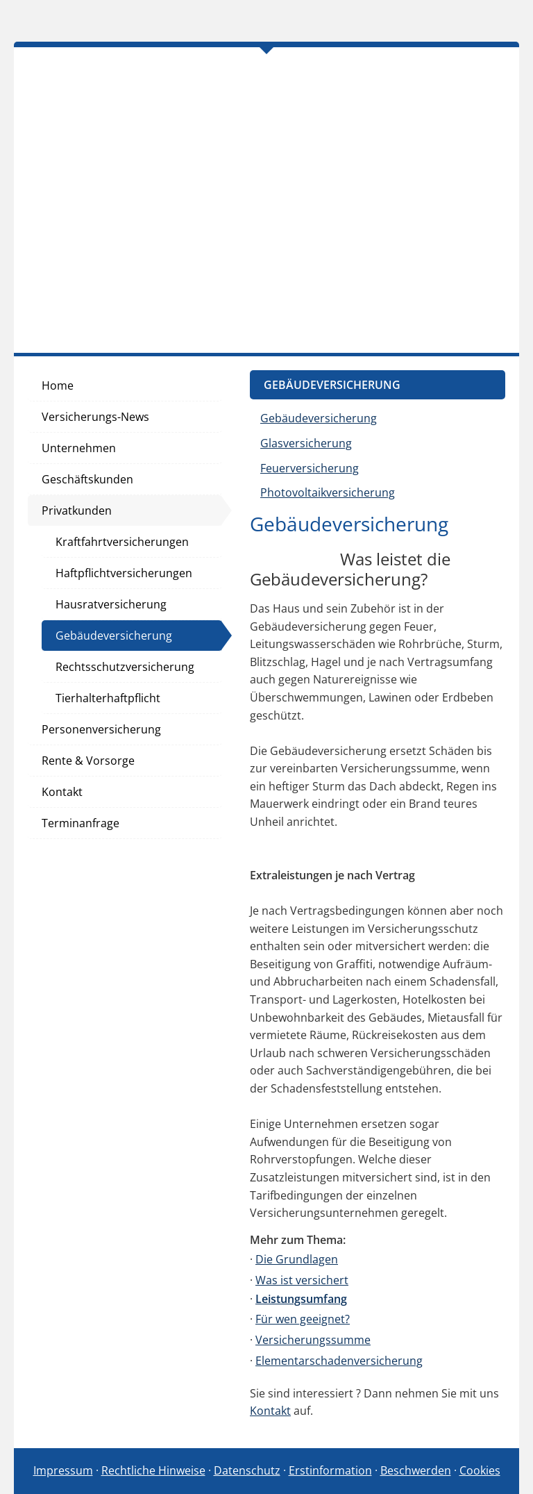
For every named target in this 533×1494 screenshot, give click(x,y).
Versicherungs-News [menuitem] (95, 416)
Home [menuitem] (58, 385)
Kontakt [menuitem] (62, 791)
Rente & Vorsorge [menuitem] (88, 760)
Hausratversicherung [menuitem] (111, 604)
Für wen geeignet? (302, 1319)
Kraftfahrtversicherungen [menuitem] (122, 541)
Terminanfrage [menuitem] (80, 823)
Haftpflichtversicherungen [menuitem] (124, 573)
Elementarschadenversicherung (339, 1360)
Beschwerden (415, 1470)
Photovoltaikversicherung (327, 492)
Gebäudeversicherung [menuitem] (114, 635)
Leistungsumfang (301, 1298)
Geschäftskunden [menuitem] (87, 479)
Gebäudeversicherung (318, 418)
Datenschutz (247, 1470)
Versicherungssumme (313, 1339)
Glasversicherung (306, 443)
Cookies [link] (479, 1470)
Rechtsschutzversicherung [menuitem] (125, 666)
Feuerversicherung (309, 468)
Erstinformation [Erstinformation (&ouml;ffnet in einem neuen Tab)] (330, 1470)
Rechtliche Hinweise (153, 1470)
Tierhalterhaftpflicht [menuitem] (108, 698)
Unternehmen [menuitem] (79, 448)
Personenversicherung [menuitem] (101, 729)
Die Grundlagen (296, 1259)
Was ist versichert (301, 1280)
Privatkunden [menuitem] (77, 510)
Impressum (63, 1470)
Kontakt (270, 1410)
